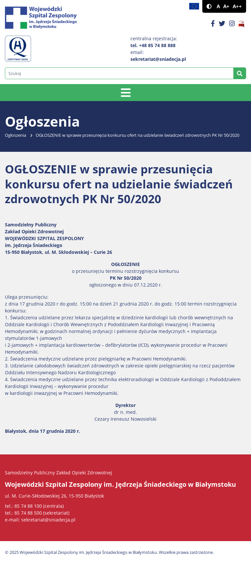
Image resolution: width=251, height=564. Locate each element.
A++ (237, 6)
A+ (226, 6)
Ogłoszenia (15, 135)
